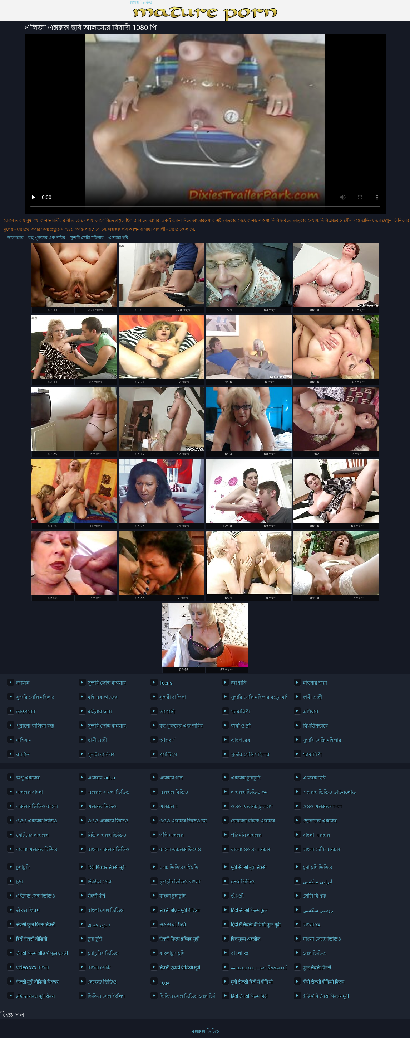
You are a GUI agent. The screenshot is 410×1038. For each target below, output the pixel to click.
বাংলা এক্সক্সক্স (316, 835)
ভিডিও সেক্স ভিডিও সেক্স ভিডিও (185, 996)
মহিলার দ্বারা (315, 683)
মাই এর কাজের (103, 697)
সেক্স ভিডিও (243, 881)
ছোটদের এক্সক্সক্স (32, 835)
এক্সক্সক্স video (101, 778)
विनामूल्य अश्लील (245, 939)
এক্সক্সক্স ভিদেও (102, 806)
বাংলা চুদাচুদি (172, 896)
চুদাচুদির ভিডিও (103, 953)
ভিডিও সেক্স (99, 881)
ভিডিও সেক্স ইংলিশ (106, 996)
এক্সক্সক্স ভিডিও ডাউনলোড (329, 792)
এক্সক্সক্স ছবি (118, 237)
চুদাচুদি (23, 867)
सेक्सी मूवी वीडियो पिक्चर (37, 982)
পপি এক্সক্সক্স (171, 835)
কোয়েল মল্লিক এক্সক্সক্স (253, 821)
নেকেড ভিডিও (102, 982)
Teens (165, 683)
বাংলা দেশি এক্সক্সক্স (321, 849)
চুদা (19, 881)
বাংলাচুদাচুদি (171, 953)
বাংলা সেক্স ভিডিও (106, 910)
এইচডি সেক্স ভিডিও (35, 896)
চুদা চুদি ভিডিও (317, 867)
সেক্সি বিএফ (314, 896)
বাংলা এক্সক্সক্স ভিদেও (180, 849)
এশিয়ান (310, 711)
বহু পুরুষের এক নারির (46, 237)
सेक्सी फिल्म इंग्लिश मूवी (179, 939)
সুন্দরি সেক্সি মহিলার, (107, 726)
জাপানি (238, 683)
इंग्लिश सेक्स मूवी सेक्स (35, 996)
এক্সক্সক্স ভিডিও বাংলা (37, 806)
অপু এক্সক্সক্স (28, 778)
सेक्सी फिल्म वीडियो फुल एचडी (42, 953)
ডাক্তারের (15, 237)
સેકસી (237, 896)
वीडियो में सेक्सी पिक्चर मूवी (326, 996)
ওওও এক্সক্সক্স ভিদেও (108, 821)
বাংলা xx (311, 924)
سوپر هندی (99, 924)
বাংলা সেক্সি (99, 967)
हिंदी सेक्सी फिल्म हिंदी (249, 996)
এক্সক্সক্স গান (171, 778)
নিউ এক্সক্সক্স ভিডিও (107, 835)
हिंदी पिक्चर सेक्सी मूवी (106, 867)
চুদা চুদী (95, 939)
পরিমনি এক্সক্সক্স (246, 835)
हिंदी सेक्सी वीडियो (31, 939)
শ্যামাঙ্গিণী (240, 711)
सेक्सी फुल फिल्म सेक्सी (35, 924)
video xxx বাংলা (32, 967)
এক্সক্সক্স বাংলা (29, 792)
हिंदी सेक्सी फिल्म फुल (249, 910)
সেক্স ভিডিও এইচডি (178, 867)
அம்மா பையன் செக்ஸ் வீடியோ (257, 967)
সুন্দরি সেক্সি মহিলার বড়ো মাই (257, 697)
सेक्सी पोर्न (96, 896)
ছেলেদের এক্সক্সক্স (320, 821)
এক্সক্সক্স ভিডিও (139, 2)
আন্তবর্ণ (166, 740)
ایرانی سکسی (317, 881)
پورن (164, 982)
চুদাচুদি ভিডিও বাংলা (179, 881)
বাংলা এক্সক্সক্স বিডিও (36, 849)
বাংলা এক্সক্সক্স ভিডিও (108, 849)
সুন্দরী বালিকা (172, 697)
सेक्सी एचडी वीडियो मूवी (179, 967)
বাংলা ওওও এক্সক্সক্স (250, 849)
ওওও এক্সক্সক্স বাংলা (322, 806)
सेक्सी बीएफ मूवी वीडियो (179, 910)
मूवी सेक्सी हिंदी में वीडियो (252, 982)
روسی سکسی (318, 910)
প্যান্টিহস (168, 754)
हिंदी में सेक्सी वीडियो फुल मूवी (256, 924)
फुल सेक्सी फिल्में (317, 967)
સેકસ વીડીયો (172, 924)
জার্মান (22, 683)
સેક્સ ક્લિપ (28, 910)
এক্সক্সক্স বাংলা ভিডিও (108, 792)
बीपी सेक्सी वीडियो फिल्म (323, 982)
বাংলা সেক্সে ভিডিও (322, 939)
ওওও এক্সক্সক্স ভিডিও (36, 821)
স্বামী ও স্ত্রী (312, 697)
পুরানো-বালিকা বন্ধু (35, 726)
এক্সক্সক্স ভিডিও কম (249, 792)
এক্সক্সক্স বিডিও (173, 792)
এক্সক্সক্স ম (168, 806)
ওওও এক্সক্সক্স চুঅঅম (252, 806)
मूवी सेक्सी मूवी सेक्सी (248, 867)
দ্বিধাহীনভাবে (315, 726)
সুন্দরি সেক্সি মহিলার (87, 237)
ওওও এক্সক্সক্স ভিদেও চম (183, 821)
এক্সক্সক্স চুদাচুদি (245, 778)
